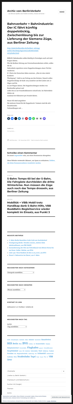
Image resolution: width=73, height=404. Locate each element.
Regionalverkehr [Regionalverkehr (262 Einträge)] (22, 353)
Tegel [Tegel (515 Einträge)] (33, 357)
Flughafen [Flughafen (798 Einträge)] (32, 347)
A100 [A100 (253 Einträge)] (8, 340)
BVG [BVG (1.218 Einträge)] (25, 343)
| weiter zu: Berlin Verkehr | (16, 375)
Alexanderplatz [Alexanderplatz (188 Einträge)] (15, 339)
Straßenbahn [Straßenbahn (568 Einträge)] (23, 356)
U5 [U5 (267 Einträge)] (45, 357)
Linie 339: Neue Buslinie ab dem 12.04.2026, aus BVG (27, 253)
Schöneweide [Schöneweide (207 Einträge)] (50, 353)
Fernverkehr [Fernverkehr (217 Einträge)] (22, 348)
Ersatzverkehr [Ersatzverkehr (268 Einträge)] (40, 344)
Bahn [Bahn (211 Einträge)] (26, 339)
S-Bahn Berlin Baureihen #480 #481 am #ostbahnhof (28, 240)
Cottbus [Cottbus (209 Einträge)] (31, 344)
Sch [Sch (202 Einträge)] (36, 353)
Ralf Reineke (13, 140)
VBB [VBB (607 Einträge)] (51, 356)
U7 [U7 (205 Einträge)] (47, 357)
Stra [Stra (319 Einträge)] (15, 357)
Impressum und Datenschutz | (18, 380)
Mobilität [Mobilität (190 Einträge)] (27, 351)
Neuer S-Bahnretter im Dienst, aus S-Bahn (24, 255)
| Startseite (11, 371)
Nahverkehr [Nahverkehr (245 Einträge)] (34, 351)
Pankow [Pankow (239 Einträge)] (51, 351)
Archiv (9, 324)
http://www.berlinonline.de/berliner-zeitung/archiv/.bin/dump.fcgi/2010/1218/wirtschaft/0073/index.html (23, 50)
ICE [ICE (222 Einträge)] (23, 351)
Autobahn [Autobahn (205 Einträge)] (21, 339)
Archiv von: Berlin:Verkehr (24, 10)
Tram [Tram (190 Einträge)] (37, 357)
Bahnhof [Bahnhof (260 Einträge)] (31, 340)
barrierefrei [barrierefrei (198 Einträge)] (38, 339)
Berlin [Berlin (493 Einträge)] (15, 343)
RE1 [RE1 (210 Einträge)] (15, 353)
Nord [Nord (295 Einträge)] (40, 351)
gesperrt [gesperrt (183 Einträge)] (41, 348)
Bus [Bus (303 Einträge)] (20, 344)
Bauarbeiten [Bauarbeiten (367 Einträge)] (46, 340)
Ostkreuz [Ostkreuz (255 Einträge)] (45, 351)
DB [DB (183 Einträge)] (34, 344)
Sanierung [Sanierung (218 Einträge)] (31, 353)
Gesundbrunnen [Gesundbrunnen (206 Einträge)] (48, 348)
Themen (10, 388)
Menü (62, 12)
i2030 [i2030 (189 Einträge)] (20, 351)
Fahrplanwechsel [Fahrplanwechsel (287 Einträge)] (13, 348)
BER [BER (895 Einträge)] (9, 343)
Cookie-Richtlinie (51, 401)
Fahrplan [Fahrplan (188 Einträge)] (48, 344)
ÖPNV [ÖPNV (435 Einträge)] (9, 360)
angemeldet (18, 155)
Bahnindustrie (35, 140)
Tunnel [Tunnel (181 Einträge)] (41, 357)
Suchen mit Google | (14, 384)
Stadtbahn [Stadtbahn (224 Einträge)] (10, 357)
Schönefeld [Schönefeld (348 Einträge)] (41, 353)
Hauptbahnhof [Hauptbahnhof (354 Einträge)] (12, 351)
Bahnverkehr (44, 140)
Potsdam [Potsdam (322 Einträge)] (10, 353)
